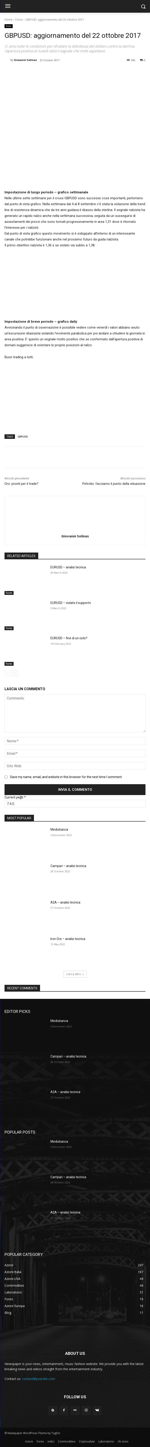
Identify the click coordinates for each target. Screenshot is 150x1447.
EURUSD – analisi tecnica (68, 567)
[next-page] (14, 673)
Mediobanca (59, 829)
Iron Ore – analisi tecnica (67, 939)
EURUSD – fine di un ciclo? (68, 638)
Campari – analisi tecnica (68, 866)
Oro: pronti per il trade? (21, 484)
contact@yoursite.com (38, 1379)
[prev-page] (7, 673)
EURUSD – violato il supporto (70, 603)
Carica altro (75, 974)
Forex (19, 20)
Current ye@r (15, 797)
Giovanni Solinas (25, 60)
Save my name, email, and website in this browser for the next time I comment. (66, 777)
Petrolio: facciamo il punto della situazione (113, 484)
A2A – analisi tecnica (65, 902)
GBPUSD (23, 436)
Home (8, 20)
